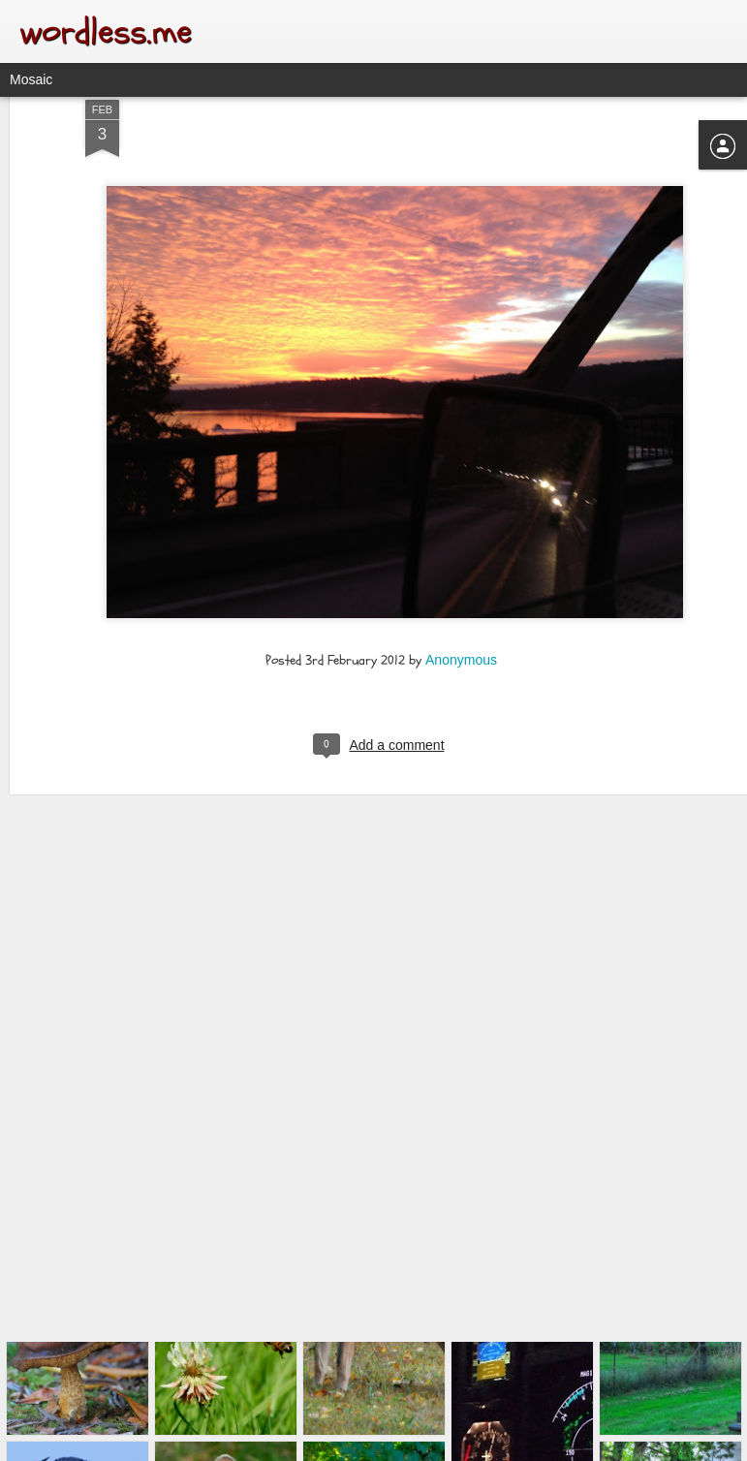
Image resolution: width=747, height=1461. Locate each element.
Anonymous (461, 547)
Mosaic (31, 79)
